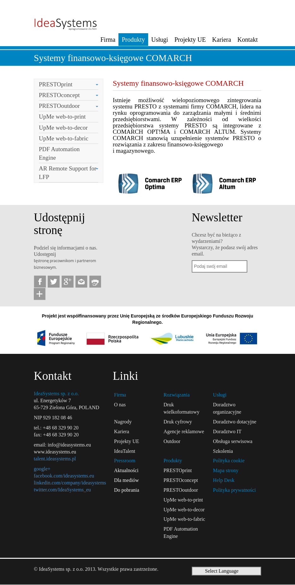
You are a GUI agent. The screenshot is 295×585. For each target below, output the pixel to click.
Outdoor (172, 441)
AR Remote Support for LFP (67, 172)
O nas (120, 404)
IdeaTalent (124, 451)
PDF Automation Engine (59, 153)
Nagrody (123, 421)
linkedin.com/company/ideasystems (70, 482)
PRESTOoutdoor (59, 105)
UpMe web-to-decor (63, 127)
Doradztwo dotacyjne (234, 421)
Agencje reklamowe (184, 431)
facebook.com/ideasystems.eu (64, 475)
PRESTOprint (55, 84)
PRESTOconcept (59, 95)
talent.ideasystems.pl (55, 458)
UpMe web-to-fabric (63, 138)
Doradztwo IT (227, 431)
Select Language (221, 571)
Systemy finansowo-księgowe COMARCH (113, 58)
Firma (108, 39)
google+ (42, 468)
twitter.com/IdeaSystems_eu (62, 489)
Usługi (159, 39)
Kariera (221, 39)
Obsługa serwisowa (232, 441)
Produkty (133, 39)
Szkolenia (223, 451)
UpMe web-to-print (62, 116)
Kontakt (248, 39)
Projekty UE (190, 39)
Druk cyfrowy (178, 421)
